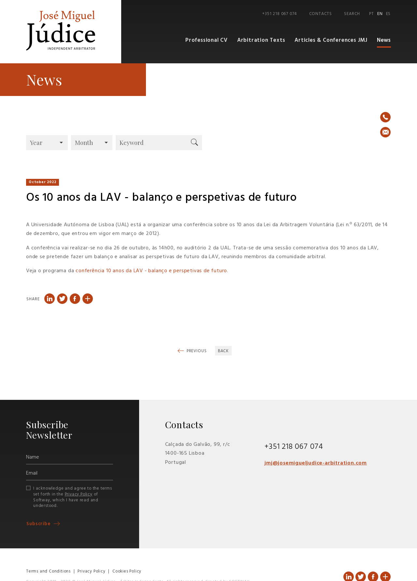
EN (380, 14)
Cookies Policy (126, 571)
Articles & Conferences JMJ (331, 40)
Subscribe (39, 524)
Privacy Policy (79, 494)
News (384, 40)
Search (352, 14)
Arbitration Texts (263, 40)
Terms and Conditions (48, 571)
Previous (196, 351)
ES (388, 14)
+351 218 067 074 (279, 14)
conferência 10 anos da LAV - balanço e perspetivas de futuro (151, 271)
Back (223, 351)
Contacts (320, 14)
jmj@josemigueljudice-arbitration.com (316, 463)
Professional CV (210, 40)
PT (371, 14)
